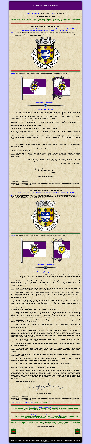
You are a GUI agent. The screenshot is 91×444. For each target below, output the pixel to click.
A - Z (64, 422)
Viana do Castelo (40, 417)
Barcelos (20, 408)
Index (12, 422)
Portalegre (71, 416)
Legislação (30, 422)
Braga (25, 408)
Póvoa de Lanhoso (73, 408)
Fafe (59, 408)
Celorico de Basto (45, 408)
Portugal (48, 422)
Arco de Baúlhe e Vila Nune (34, 19)
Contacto (64, 423)
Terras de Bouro (28, 410)
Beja (19, 416)
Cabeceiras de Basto (41, 402)
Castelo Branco (36, 416)
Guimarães (64, 408)
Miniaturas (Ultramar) (42, 423)
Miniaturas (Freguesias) (29, 423)
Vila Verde (59, 410)
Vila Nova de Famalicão (49, 410)
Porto (76, 416)
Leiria (60, 416)
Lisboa (65, 416)
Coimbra (43, 416)
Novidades (58, 423)
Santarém (27, 417)
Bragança (28, 416)
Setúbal (33, 417)
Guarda (56, 416)
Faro (52, 416)
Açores (58, 417)
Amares (15, 408)
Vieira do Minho (38, 410)
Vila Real (48, 417)
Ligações (51, 423)
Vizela (64, 410)
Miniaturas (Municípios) (73, 422)
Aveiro (15, 416)
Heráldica (18, 422)
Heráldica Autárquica (39, 422)
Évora (48, 416)
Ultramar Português (57, 422)
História (24, 422)
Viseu (53, 417)
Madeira (63, 417)
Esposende (54, 408)
